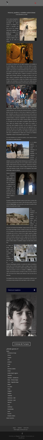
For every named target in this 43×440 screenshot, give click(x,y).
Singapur (10, 391)
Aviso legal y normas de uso (21, 429)
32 (17, 332)
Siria (9, 359)
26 (9, 332)
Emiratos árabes (12, 368)
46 (35, 332)
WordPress (21, 438)
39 (26, 332)
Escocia (9, 413)
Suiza (9, 411)
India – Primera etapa (13, 380)
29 (13, 332)
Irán (8, 366)
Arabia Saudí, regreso (13, 373)
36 (22, 332)
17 (27, 330)
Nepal (9, 384)
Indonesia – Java (12, 400)
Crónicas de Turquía (21, 344)
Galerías (20, 427)
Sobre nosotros (10, 418)
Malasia (9, 393)
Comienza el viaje (12, 353)
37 (23, 332)
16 (26, 330)
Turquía (9, 357)
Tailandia (10, 395)
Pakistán (10, 375)
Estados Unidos (11, 415)
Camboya (10, 407)
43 (31, 332)
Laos (9, 404)
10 (18, 330)
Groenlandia (10, 409)
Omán (9, 371)
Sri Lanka (10, 386)
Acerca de (26, 427)
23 (35, 330)
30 (14, 332)
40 (27, 332)
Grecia (9, 355)
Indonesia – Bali (11, 398)
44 (32, 332)
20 (31, 330)
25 (8, 332)
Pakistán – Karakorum (13, 377)
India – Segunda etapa (13, 382)
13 (22, 330)
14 (23, 330)
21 (32, 330)
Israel (9, 364)
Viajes (7, 351)
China (9, 389)
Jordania (10, 362)
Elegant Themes (20, 436)
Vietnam (10, 402)
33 (18, 332)
